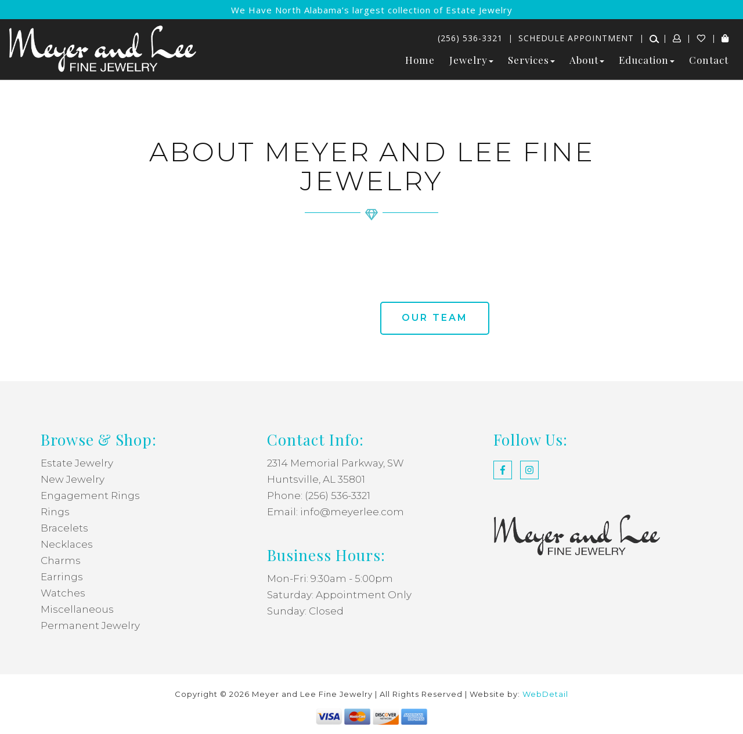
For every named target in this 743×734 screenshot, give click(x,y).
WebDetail (545, 694)
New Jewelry (72, 479)
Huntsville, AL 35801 (316, 479)
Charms (61, 560)
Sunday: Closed (305, 611)
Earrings (62, 577)
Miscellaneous (77, 609)
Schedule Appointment (576, 38)
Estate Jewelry (77, 463)
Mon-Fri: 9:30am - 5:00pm (330, 578)
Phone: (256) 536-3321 (318, 495)
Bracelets (64, 528)
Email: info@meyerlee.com (335, 512)
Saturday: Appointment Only (339, 595)
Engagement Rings (90, 495)
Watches (63, 593)
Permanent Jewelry (90, 625)
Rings (55, 512)
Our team (435, 317)
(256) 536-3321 (470, 38)
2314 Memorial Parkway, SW (335, 463)
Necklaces (67, 544)
